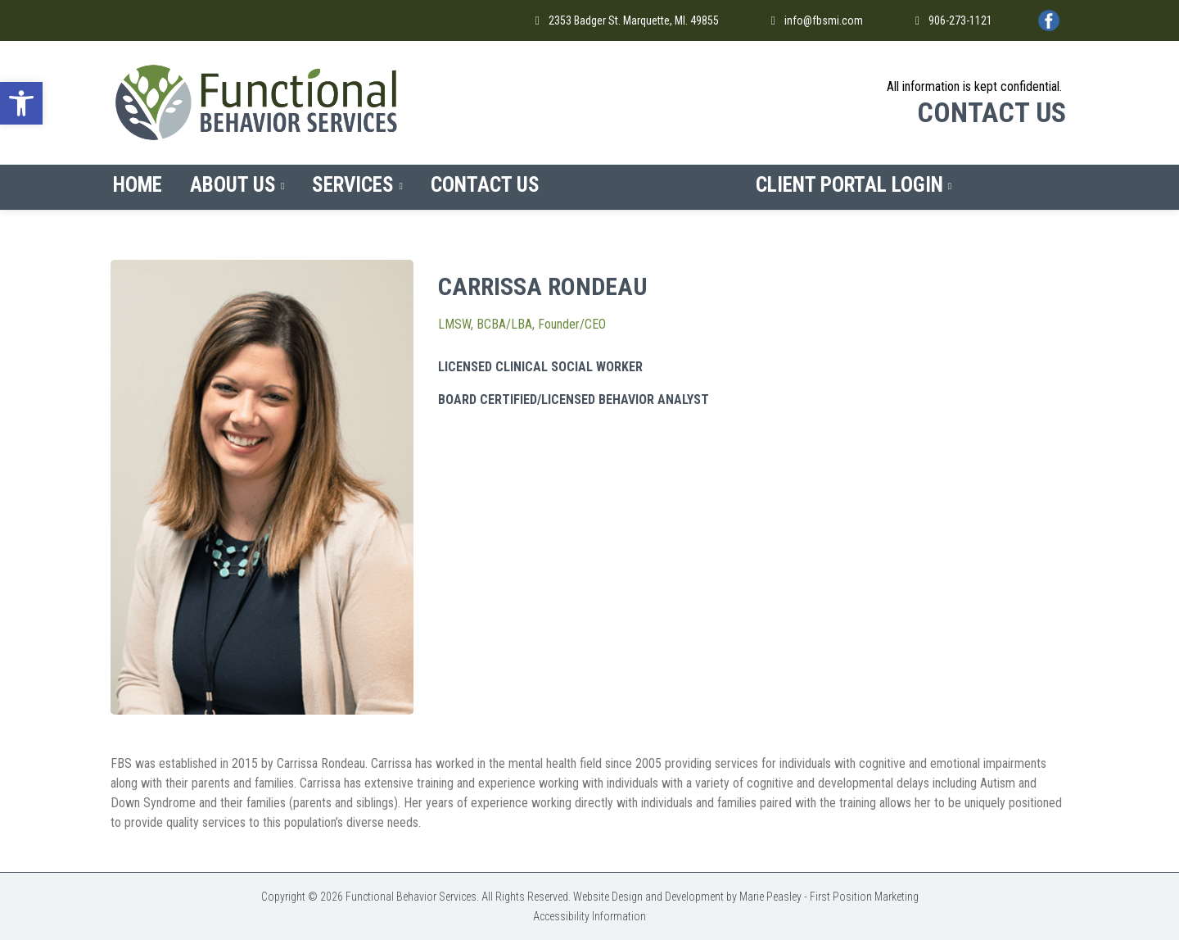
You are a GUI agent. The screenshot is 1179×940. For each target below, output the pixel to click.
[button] (21, 103)
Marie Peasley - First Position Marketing (829, 896)
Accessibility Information (589, 916)
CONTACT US (991, 112)
